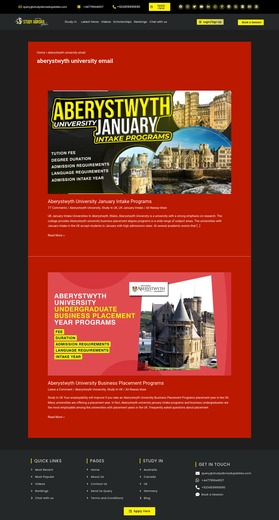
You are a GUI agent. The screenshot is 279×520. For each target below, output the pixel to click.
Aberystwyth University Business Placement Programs (106, 382)
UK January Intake (129, 208)
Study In (71, 21)
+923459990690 (128, 7)
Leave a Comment (60, 389)
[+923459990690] (114, 7)
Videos (106, 21)
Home (41, 52)
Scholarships (122, 21)
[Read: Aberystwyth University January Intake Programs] (139, 142)
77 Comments (57, 208)
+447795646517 (93, 7)
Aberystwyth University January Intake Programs (100, 201)
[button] (139, 510)
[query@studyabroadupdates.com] (19, 7)
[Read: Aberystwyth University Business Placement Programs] (139, 323)
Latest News (90, 21)
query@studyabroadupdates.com (46, 7)
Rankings (140, 21)
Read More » (56, 235)
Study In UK (108, 208)
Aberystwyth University (84, 208)
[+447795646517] (79, 7)
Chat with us (158, 21)
